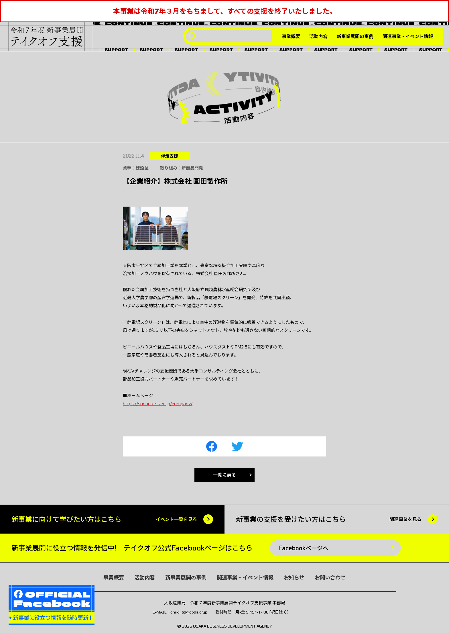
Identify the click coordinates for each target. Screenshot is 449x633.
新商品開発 (192, 168)
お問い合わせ (330, 577)
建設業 (142, 168)
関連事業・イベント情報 (408, 36)
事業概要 (291, 36)
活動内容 (318, 36)
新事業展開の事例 (355, 36)
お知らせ (294, 577)
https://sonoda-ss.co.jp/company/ (157, 403)
